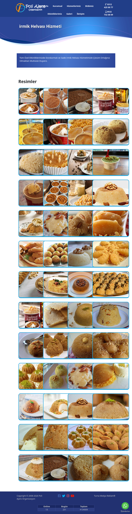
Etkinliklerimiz (55, 13)
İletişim (80, 13)
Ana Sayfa (43, 6)
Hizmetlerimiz (74, 6)
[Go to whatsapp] (125, 505)
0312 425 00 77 (108, 6)
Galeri (69, 13)
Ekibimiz (89, 6)
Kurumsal (57, 6)
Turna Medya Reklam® (104, 495)
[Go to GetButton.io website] (125, 511)
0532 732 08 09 (108, 13)
